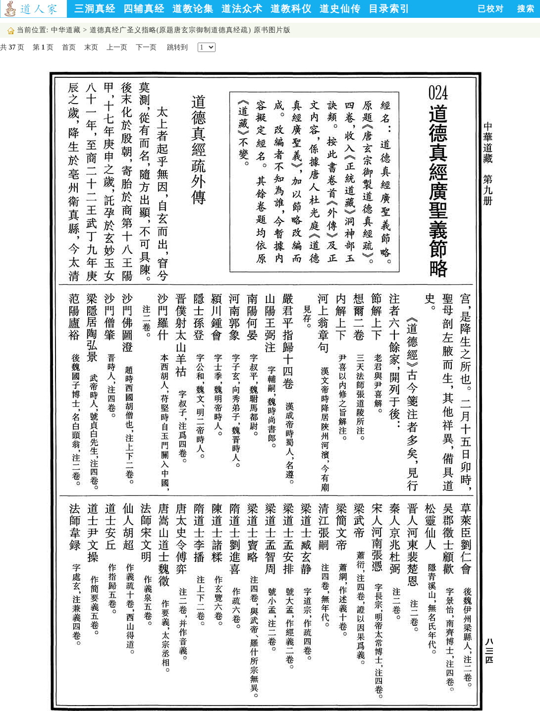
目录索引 (389, 8)
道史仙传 (340, 8)
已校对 (491, 8)
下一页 (146, 47)
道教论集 (193, 8)
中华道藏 (66, 30)
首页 (69, 47)
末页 (91, 47)
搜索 (526, 8)
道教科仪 (291, 8)
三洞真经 (95, 8)
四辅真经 (144, 8)
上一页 (117, 47)
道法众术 (242, 8)
